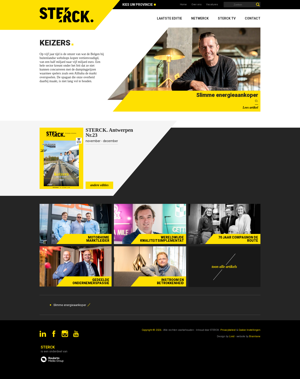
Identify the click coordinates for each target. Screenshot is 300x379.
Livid (231, 336)
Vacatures (212, 4)
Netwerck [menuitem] (200, 18)
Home (183, 4)
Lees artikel (250, 107)
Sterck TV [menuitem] (227, 18)
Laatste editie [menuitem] (169, 18)
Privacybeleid (228, 329)
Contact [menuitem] (252, 18)
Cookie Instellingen (249, 329)
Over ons (196, 4)
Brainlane (254, 336)
